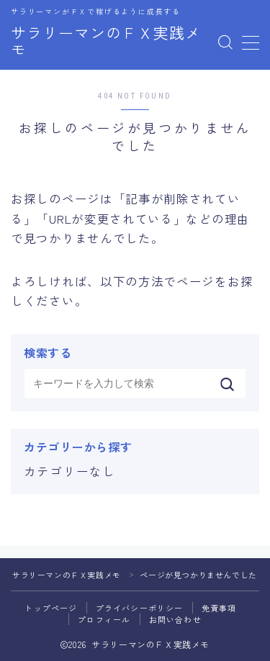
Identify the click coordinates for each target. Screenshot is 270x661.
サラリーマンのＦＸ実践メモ (106, 42)
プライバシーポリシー (140, 608)
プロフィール (104, 619)
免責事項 (219, 608)
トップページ (50, 608)
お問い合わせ (175, 619)
